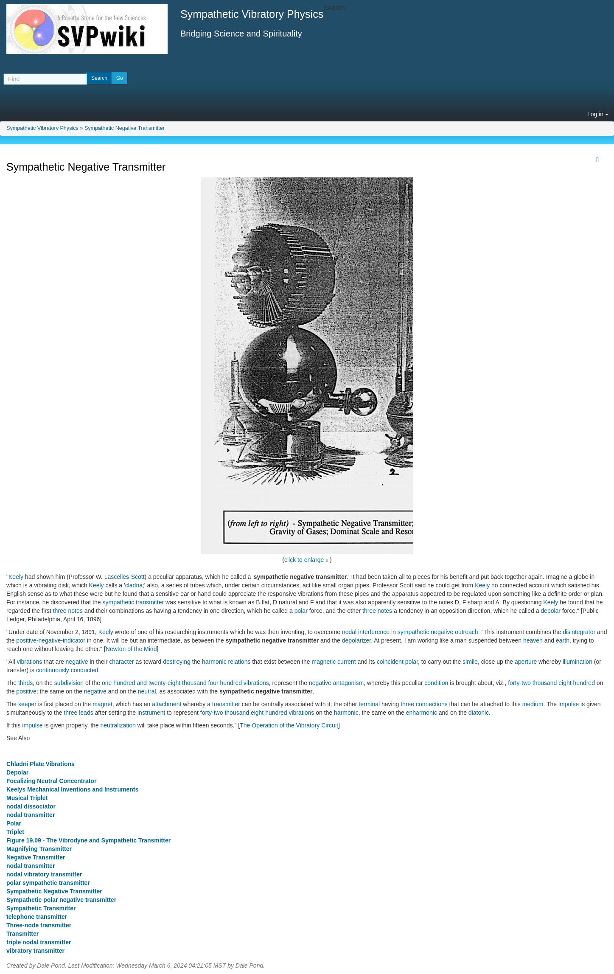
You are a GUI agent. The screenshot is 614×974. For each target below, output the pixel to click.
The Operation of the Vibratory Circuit (289, 725)
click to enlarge (304, 559)
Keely (15, 576)
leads (86, 712)
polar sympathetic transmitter (48, 882)
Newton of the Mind (131, 649)
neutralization (118, 725)
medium (533, 704)
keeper (27, 704)
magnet (102, 704)
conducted (84, 670)
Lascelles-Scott (124, 576)
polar (301, 610)
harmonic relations (226, 661)
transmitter (226, 704)
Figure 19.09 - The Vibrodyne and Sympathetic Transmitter (88, 840)
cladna (134, 585)
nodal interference (366, 632)
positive (26, 691)
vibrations (29, 661)
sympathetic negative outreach (438, 632)
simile (470, 661)
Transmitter (22, 933)
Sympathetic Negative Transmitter (124, 128)
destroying (177, 661)
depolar (551, 610)
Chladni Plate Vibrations (40, 764)
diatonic (478, 712)
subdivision (69, 682)
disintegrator (579, 632)
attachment (166, 704)
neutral (147, 691)
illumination (577, 661)
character (121, 661)
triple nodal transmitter (38, 942)
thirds (25, 682)
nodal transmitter (30, 814)
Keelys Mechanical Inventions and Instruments (72, 789)
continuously (52, 670)
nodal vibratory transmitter (44, 874)
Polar (13, 823)
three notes (68, 610)
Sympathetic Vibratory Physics (42, 128)
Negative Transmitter (35, 857)
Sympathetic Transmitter (41, 908)
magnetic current (333, 661)
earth (562, 640)
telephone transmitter (36, 916)
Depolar (17, 772)
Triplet (15, 831)
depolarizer (356, 640)
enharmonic (421, 712)
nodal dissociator (31, 806)
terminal (369, 704)
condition (436, 682)
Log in (597, 114)
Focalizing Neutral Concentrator (51, 781)
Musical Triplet (27, 797)
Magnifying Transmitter (39, 848)
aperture (526, 661)
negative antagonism (336, 682)
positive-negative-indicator (50, 640)
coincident (390, 661)
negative (77, 661)
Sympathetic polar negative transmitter (61, 899)
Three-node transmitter (38, 925)
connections (432, 704)
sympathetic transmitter (133, 602)
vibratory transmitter (35, 950)
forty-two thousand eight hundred (551, 682)
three (407, 704)
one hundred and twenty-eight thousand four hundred (172, 682)
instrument (151, 712)
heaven (533, 640)
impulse (568, 704)
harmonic (346, 712)
